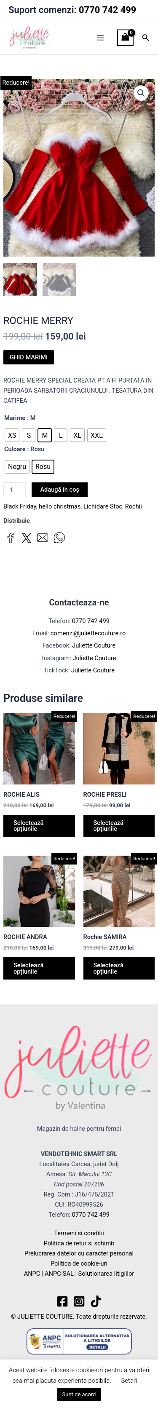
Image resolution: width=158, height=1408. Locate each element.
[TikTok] (96, 1302)
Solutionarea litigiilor (106, 1274)
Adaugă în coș (59, 490)
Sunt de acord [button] (79, 1394)
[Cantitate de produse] (14, 490)
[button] (146, 37)
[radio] (12, 435)
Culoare (15, 449)
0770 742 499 (107, 10)
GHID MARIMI (29, 357)
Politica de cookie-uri (79, 1264)
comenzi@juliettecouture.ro (88, 633)
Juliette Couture (93, 646)
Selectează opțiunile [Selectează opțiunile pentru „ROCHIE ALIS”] (28, 826)
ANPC (32, 1274)
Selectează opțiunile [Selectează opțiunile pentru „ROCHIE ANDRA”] (28, 969)
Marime (14, 418)
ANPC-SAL (59, 1274)
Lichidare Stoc (102, 506)
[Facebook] (62, 1302)
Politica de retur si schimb (79, 1243)
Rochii (133, 506)
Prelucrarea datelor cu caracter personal (79, 1254)
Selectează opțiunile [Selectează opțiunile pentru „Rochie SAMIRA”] (108, 969)
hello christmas (59, 506)
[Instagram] (79, 1302)
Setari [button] (129, 1380)
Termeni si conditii (79, 1233)
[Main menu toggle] (100, 37)
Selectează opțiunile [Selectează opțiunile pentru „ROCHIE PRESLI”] (108, 826)
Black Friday (19, 506)
